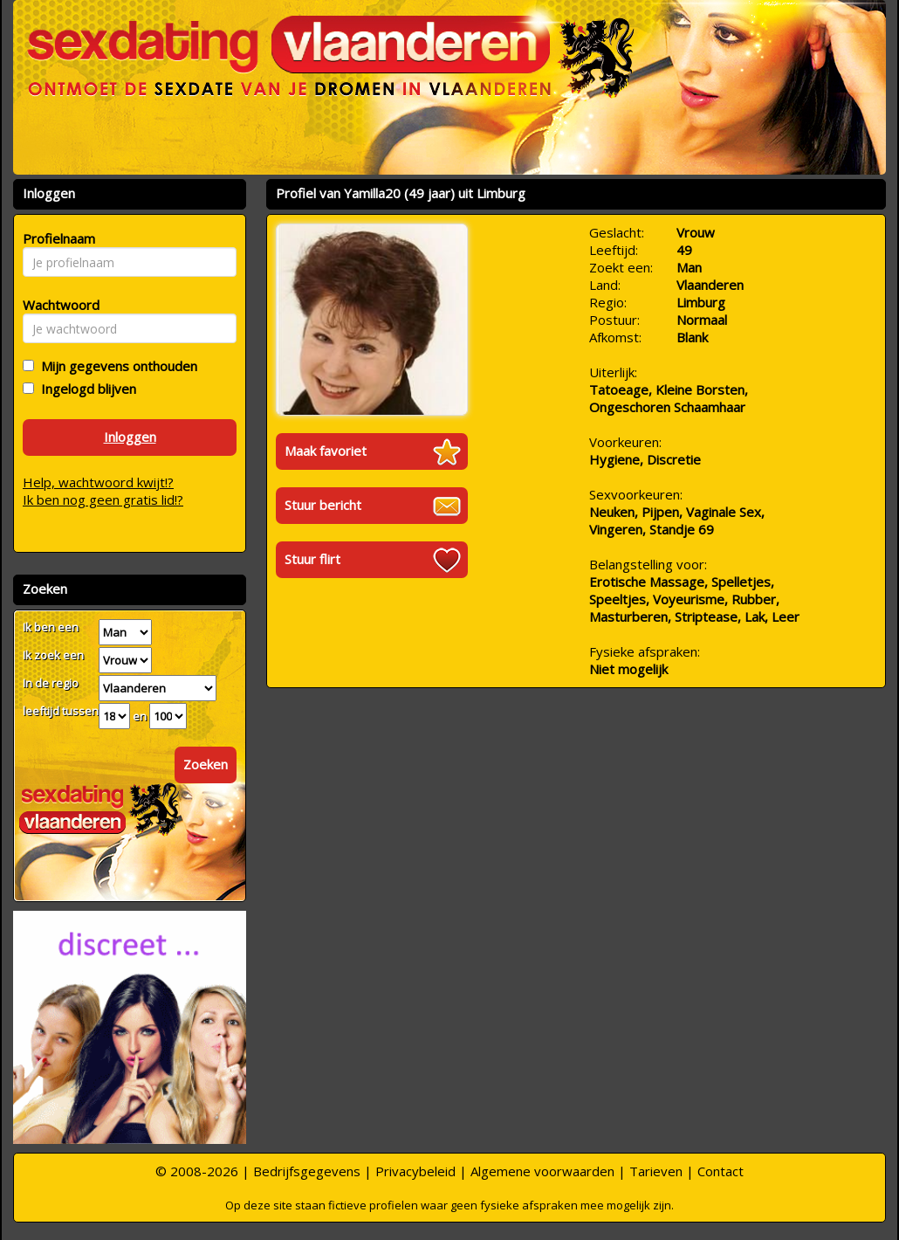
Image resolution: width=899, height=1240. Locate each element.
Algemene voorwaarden (542, 1171)
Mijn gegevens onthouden (115, 366)
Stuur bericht (323, 504)
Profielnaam (56, 238)
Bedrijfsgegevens (306, 1171)
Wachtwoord (56, 304)
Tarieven (656, 1171)
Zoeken (205, 764)
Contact (720, 1171)
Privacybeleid (415, 1171)
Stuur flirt (312, 559)
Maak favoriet (326, 450)
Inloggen (130, 436)
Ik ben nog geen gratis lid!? (103, 499)
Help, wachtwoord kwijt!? (98, 482)
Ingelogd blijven (85, 388)
